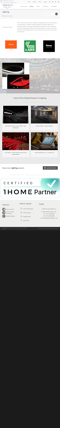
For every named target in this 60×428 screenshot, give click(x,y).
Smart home (45, 6)
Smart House (24, 220)
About (39, 1)
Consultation (54, 6)
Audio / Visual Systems (26, 208)
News (29, 1)
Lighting (31, 6)
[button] (15, 87)
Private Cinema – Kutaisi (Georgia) (44, 126)
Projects (34, 1)
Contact (45, 1)
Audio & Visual (23, 6)
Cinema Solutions (25, 212)
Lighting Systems (25, 216)
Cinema (38, 6)
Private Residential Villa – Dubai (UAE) (44, 152)
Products (6, 16)
